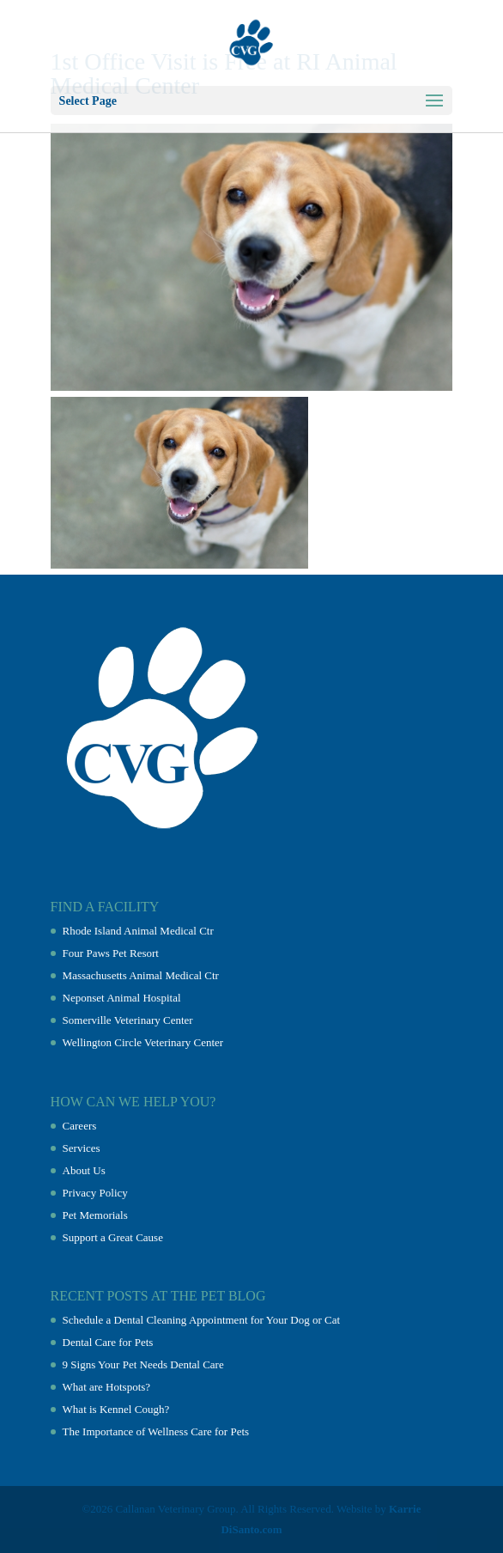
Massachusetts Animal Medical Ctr (141, 975)
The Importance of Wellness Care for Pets (156, 1431)
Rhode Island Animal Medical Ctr (138, 930)
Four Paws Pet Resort (111, 953)
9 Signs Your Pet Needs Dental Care (143, 1364)
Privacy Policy (95, 1192)
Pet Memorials (95, 1215)
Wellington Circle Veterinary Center (143, 1042)
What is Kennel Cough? (116, 1409)
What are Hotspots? (107, 1386)
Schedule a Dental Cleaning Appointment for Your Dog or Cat (202, 1319)
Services (81, 1148)
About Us (84, 1170)
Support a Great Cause (113, 1237)
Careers (80, 1125)
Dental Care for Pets (108, 1342)
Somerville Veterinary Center (128, 1020)
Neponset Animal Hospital (122, 997)
